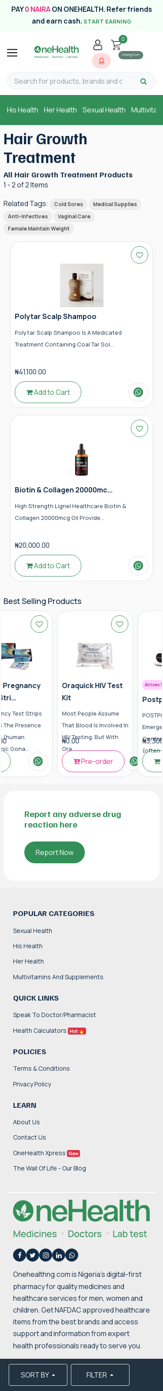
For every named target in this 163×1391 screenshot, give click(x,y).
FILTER (97, 1375)
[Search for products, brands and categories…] (68, 81)
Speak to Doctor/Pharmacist (54, 1015)
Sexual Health (104, 110)
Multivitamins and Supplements (58, 977)
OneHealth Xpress (46, 1153)
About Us (26, 1122)
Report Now (54, 852)
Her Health (60, 110)
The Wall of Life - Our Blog (49, 1168)
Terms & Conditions (41, 1068)
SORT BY (35, 1375)
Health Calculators (49, 1030)
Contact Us (29, 1137)
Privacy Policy (32, 1084)
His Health (22, 110)
